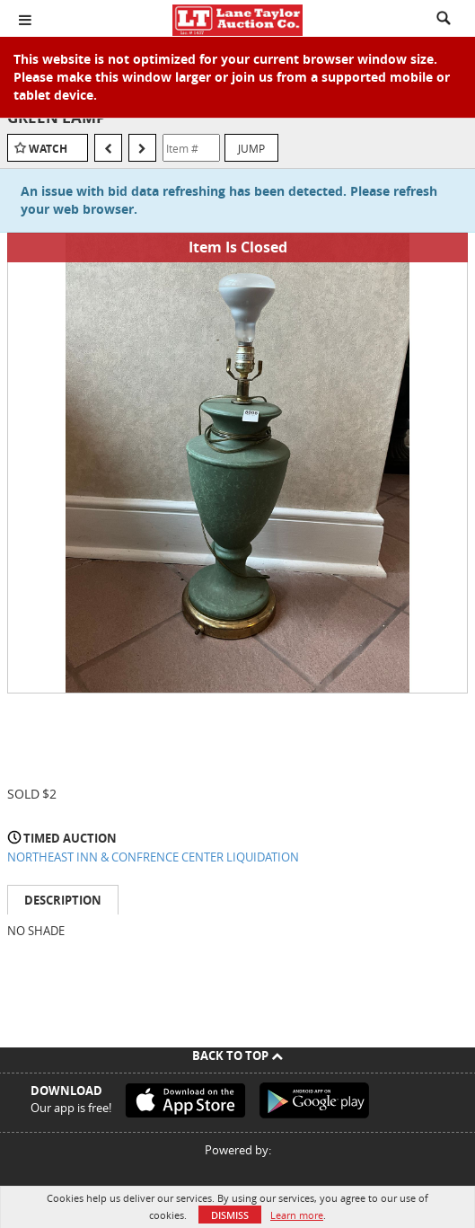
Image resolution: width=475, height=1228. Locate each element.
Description (62, 900)
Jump (251, 148)
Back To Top (237, 1055)
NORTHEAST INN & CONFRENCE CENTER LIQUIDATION (153, 857)
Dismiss (230, 1215)
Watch (48, 148)
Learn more (296, 1215)
